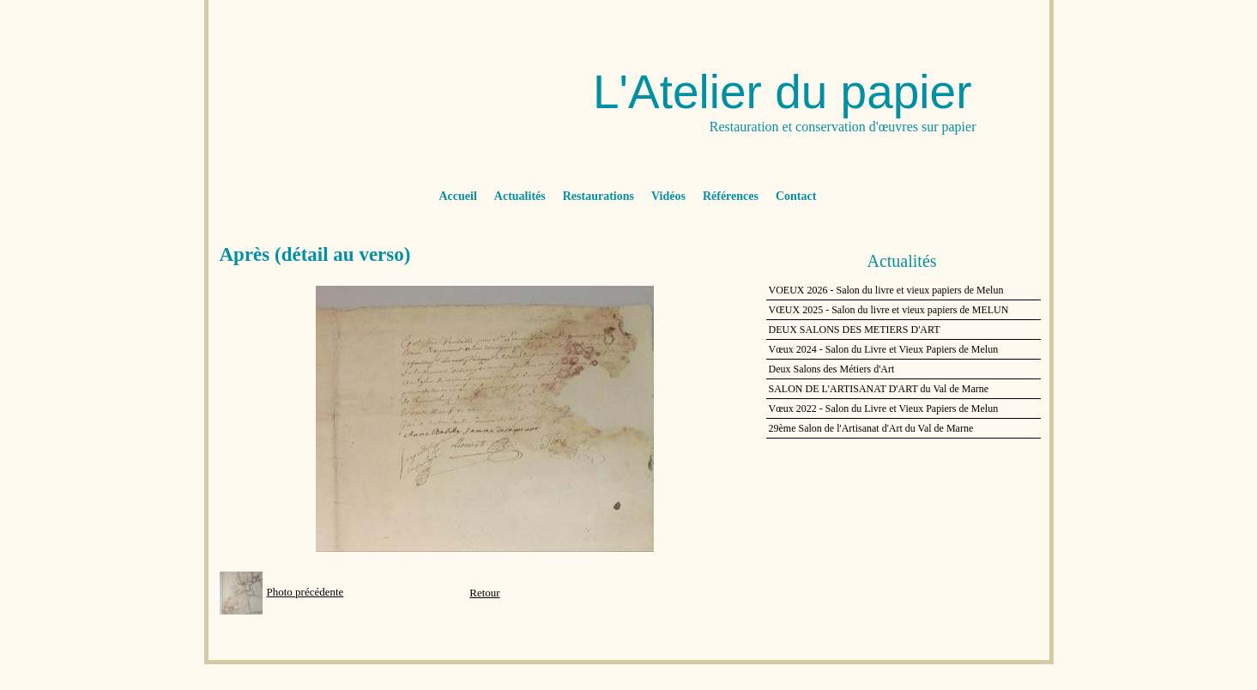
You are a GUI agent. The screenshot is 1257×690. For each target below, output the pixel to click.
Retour (484, 592)
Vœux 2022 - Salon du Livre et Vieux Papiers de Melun (884, 408)
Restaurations (598, 196)
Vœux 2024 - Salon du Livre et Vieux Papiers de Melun (884, 349)
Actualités (520, 196)
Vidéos (668, 196)
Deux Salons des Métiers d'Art (832, 369)
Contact (796, 196)
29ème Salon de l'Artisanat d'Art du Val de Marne (871, 428)
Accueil (458, 196)
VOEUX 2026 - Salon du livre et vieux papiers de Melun (886, 290)
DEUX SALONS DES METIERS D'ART (854, 330)
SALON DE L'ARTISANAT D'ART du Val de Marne (879, 389)
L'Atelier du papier (782, 91)
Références (730, 196)
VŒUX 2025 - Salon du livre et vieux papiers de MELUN (889, 310)
